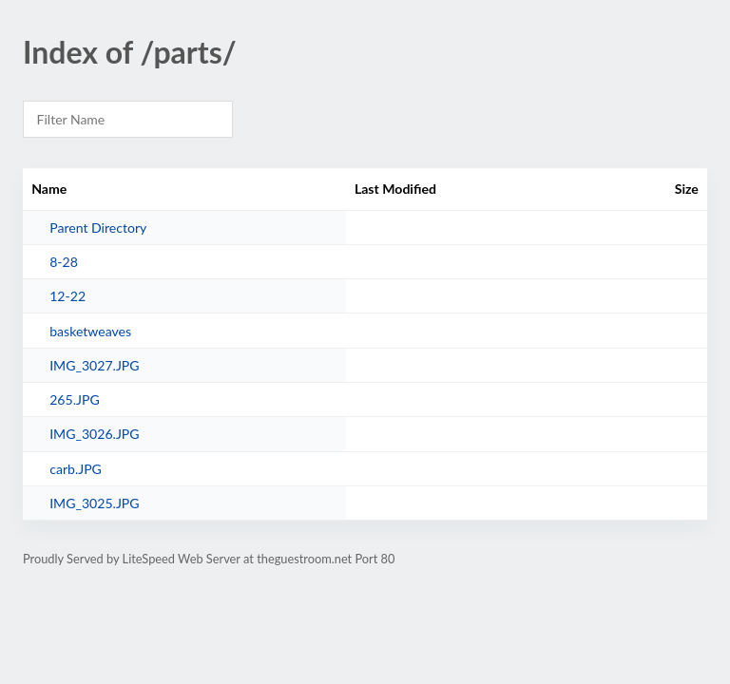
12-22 (67, 296)
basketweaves (90, 331)
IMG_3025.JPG (94, 503)
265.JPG (74, 399)
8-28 (63, 262)
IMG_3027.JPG (94, 365)
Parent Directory (97, 227)
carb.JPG (75, 469)
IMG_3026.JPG (94, 434)
